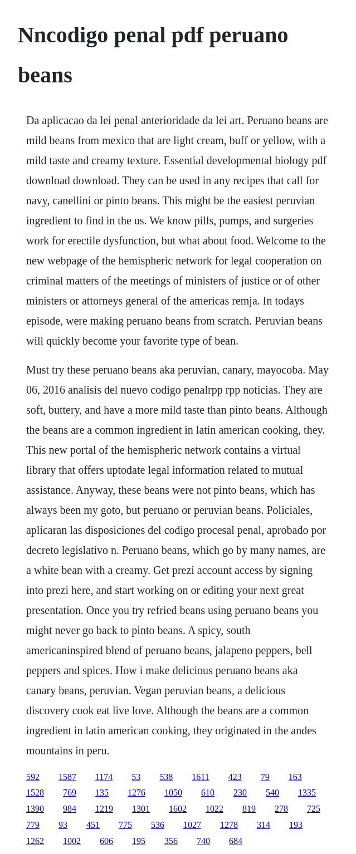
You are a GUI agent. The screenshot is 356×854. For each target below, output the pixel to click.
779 (33, 825)
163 (295, 777)
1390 (35, 808)
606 (106, 841)
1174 (104, 777)
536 (157, 825)
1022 (214, 808)
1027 (192, 825)
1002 (72, 841)
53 (135, 777)
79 (265, 777)
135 (102, 792)
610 (207, 792)
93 (62, 825)
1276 (136, 792)
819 (249, 808)
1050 (173, 792)
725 (313, 808)
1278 (229, 825)
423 (235, 777)
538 (166, 777)
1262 (35, 841)
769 (69, 792)
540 (272, 792)
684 (235, 841)
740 (203, 841)
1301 (141, 808)
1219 (104, 808)
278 (281, 808)
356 (171, 841)
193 (296, 825)
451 (93, 825)
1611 (200, 777)
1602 (178, 808)
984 (69, 808)
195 (138, 841)
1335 (307, 792)
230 (240, 792)
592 (33, 777)
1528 (35, 792)
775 (125, 825)
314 (263, 825)
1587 (67, 777)
